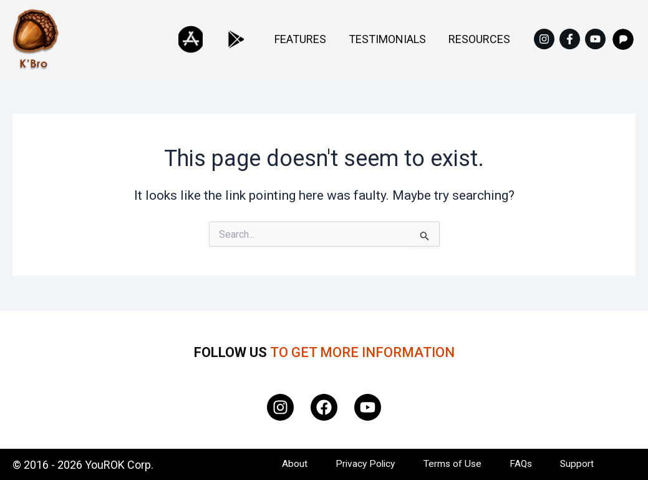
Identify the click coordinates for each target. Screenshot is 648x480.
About (286, 464)
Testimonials (406, 39)
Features (331, 39)
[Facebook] (569, 39)
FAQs (522, 464)
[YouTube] (595, 39)
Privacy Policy (360, 464)
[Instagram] (544, 39)
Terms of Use (450, 464)
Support (581, 464)
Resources (485, 39)
